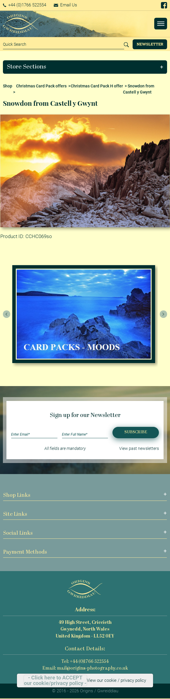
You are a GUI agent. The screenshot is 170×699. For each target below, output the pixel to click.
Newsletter (150, 44)
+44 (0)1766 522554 (24, 5)
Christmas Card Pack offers (41, 86)
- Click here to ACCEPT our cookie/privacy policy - (55, 680)
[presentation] (7, 314)
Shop (7, 86)
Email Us (65, 5)
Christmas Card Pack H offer (97, 86)
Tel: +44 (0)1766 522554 (85, 661)
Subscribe (135, 432)
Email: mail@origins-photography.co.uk (85, 668)
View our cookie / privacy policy (116, 680)
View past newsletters (139, 448)
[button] (85, 67)
